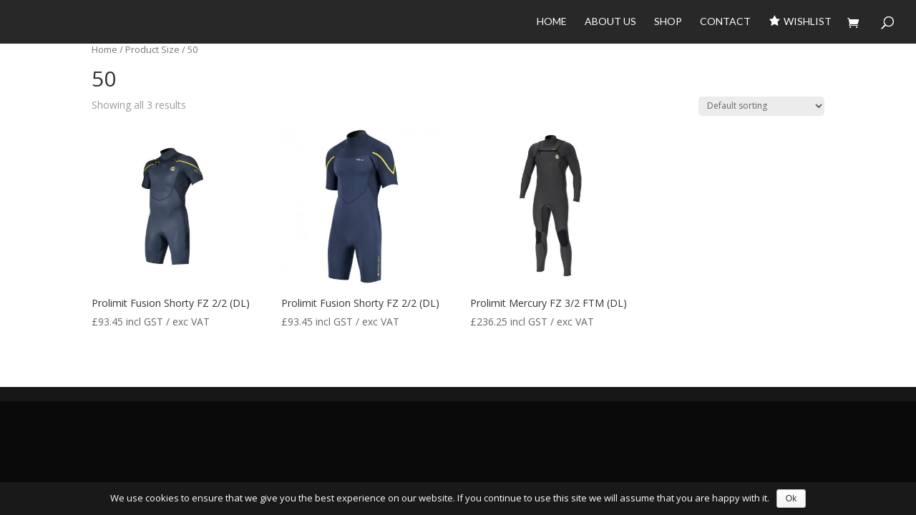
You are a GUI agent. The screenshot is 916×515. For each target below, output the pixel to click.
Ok (791, 499)
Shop (668, 21)
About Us (610, 21)
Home (552, 21)
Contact (725, 21)
